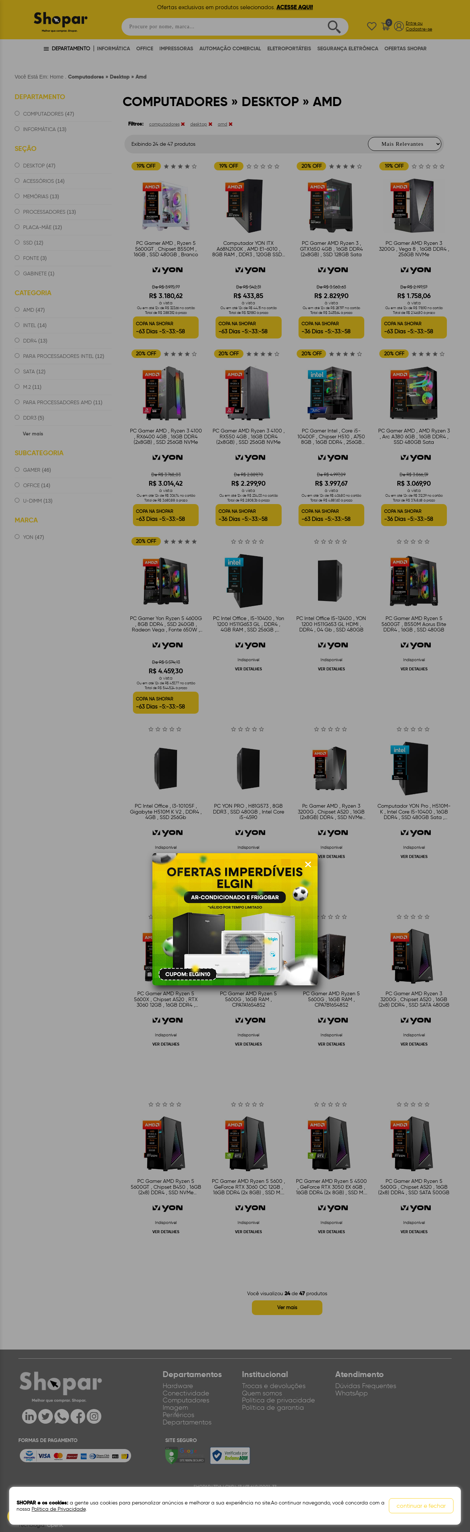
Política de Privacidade (59, 1509)
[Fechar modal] (308, 864)
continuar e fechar (421, 1505)
